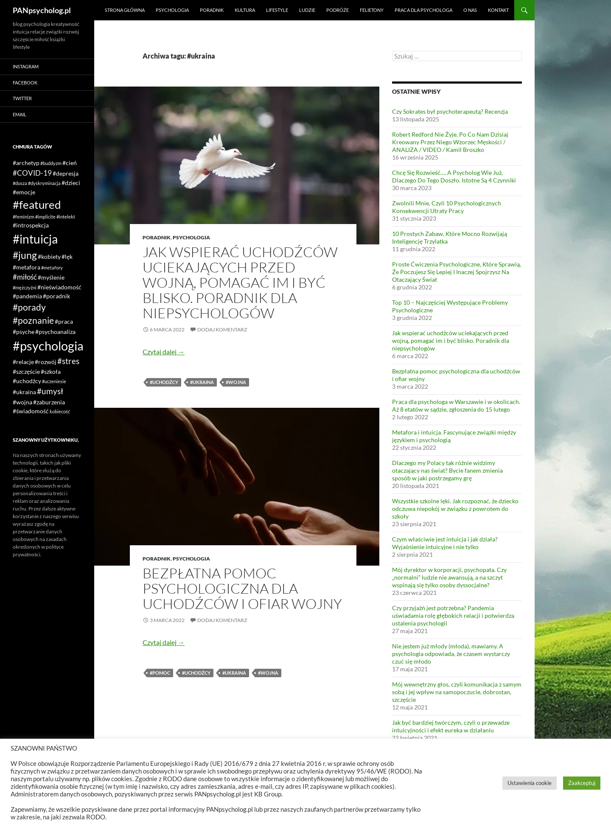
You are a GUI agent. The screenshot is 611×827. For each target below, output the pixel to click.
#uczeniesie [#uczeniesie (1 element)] (54, 381)
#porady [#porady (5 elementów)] (29, 307)
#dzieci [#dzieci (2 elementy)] (71, 182)
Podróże (337, 10)
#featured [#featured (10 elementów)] (37, 204)
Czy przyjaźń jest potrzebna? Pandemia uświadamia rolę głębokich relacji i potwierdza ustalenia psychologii (453, 615)
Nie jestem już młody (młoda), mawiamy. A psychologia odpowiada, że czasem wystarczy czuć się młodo (451, 653)
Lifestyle (277, 10)
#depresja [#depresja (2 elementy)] (65, 173)
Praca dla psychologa (423, 10)
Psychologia (172, 10)
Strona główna (125, 10)
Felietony (372, 10)
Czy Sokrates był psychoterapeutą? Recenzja (450, 111)
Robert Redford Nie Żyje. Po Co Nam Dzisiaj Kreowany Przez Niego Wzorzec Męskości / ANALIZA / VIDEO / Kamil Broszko (450, 142)
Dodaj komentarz (222, 329)
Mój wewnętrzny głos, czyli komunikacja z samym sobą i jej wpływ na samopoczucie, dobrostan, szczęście (456, 692)
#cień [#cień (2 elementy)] (69, 162)
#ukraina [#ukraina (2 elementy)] (24, 391)
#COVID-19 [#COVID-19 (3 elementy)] (32, 172)
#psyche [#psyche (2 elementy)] (23, 331)
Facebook (25, 82)
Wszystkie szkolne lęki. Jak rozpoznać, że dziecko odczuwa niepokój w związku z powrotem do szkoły (455, 508)
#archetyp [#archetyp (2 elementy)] (26, 162)
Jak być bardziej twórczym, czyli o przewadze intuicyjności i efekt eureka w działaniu (451, 726)
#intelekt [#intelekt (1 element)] (65, 216)
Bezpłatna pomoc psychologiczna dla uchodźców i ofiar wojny (242, 588)
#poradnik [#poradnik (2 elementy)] (56, 296)
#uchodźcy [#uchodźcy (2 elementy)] (27, 380)
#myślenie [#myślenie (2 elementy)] (51, 277)
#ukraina (202, 382)
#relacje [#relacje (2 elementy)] (23, 361)
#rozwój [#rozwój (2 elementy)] (45, 361)
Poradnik (212, 10)
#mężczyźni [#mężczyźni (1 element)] (24, 287)
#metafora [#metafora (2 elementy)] (26, 267)
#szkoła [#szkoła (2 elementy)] (51, 371)
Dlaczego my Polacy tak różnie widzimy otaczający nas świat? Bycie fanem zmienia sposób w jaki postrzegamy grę (447, 470)
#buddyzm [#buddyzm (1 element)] (51, 163)
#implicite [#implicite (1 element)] (45, 216)
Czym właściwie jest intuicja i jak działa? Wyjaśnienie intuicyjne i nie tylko (445, 542)
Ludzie (307, 10)
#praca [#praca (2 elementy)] (64, 321)
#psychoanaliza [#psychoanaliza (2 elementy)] (55, 331)
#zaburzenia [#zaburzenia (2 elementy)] (49, 402)
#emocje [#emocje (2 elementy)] (24, 192)
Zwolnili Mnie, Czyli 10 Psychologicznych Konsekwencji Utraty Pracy (446, 206)
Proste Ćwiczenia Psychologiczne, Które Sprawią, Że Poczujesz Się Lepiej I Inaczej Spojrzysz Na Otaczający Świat (456, 272)
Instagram (26, 66)
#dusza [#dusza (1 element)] (20, 183)
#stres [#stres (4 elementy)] (68, 361)
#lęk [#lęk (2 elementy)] (67, 256)
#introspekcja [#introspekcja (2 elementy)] (31, 225)
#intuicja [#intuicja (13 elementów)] (35, 239)
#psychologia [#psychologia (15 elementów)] (48, 345)
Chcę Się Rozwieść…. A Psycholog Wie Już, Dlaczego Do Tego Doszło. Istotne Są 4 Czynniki (454, 176)
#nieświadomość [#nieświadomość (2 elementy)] (59, 287)
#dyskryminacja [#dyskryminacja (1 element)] (44, 183)
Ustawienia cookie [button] (529, 782)
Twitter (22, 98)
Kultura (245, 10)
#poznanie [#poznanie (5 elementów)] (33, 320)
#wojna (236, 382)
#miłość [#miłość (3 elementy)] (25, 276)
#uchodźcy (164, 382)
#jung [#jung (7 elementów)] (25, 255)
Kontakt (498, 10)
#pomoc (160, 673)
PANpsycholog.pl (42, 10)
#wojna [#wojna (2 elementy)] (22, 402)
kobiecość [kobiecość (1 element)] (60, 411)
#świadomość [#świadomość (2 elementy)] (31, 411)
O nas (470, 10)
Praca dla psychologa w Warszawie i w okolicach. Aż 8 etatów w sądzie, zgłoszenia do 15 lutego (456, 405)
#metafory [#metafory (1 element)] (52, 267)
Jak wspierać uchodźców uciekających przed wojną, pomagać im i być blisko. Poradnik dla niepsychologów (240, 282)
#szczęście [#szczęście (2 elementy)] (26, 371)
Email (19, 114)
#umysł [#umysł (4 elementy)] (50, 391)
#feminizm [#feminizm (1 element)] (23, 216)
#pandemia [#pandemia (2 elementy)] (27, 296)
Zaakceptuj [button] (581, 782)
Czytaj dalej (164, 352)
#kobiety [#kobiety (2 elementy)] (49, 256)
